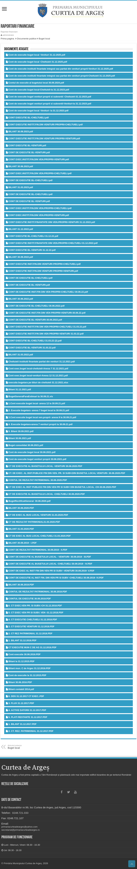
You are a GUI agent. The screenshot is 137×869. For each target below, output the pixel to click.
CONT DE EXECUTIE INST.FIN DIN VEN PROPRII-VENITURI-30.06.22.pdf (47, 312)
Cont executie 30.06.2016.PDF (25, 654)
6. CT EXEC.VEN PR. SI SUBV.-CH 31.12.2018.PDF (35, 605)
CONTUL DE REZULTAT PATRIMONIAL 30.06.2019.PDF (38, 591)
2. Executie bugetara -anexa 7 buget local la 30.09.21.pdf (39, 410)
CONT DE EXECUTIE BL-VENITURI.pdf (29, 152)
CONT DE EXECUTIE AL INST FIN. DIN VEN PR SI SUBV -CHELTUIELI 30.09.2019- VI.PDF (56, 577)
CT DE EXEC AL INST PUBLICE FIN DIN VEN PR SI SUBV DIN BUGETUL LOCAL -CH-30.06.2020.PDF (62, 487)
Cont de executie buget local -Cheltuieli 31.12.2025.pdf (38, 61)
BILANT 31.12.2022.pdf (21, 229)
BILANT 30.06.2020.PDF (21, 508)
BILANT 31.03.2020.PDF (21, 529)
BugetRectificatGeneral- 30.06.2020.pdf (30, 501)
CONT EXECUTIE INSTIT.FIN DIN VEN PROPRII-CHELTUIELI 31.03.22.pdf (47, 326)
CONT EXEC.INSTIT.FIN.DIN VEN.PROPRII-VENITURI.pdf (39, 159)
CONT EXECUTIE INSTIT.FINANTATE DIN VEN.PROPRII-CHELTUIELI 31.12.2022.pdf (53, 243)
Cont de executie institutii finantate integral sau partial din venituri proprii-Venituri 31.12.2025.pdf (61, 68)
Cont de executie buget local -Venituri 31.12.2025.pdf (37, 55)
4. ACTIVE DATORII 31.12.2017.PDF (27, 710)
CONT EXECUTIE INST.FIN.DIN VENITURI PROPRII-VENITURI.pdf (43, 271)
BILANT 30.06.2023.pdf (21, 166)
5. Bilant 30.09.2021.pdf (21, 431)
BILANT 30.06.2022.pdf (21, 299)
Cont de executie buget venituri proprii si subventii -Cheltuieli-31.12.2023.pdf (50, 96)
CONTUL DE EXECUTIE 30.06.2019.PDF (30, 598)
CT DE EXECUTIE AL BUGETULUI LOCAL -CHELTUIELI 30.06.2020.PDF (47, 494)
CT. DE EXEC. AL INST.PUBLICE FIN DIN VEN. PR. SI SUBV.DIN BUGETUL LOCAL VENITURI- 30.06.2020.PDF (67, 473)
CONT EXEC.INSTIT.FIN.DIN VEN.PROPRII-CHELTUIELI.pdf (40, 173)
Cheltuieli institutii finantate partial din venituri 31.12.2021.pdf (42, 361)
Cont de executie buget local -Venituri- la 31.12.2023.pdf (38, 110)
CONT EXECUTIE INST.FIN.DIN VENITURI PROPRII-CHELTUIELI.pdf (45, 264)
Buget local (44, 38)
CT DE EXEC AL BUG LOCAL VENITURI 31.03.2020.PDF (38, 515)
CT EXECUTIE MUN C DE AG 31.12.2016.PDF (33, 647)
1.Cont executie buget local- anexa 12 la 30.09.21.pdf (37, 403)
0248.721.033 (19, 812)
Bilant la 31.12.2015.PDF (22, 661)
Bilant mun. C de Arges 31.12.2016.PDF (30, 668)
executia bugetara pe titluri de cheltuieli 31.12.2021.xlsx (38, 382)
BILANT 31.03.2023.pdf (21, 187)
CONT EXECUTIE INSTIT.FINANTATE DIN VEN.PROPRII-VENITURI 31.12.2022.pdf (52, 222)
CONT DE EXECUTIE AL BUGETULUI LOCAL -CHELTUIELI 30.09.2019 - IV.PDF (50, 563)
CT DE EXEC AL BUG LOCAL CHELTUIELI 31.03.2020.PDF (40, 536)
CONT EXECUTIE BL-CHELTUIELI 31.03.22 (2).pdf (35, 340)
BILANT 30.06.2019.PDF (21, 584)
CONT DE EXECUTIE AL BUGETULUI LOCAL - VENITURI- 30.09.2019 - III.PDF (50, 556)
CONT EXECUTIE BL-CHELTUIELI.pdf (29, 117)
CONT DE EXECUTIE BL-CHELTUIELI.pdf (31, 180)
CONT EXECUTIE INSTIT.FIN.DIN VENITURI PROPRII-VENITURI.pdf (44, 138)
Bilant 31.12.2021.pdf (20, 389)
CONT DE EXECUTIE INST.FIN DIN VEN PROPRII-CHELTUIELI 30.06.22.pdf (48, 292)
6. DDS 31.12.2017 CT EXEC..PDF (26, 696)
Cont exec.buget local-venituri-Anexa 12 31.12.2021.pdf (38, 375)
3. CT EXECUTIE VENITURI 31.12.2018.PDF (32, 626)
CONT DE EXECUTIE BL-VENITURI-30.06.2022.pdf (35, 319)
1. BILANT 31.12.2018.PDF (23, 640)
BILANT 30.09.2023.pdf (21, 131)
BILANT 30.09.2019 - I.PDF (23, 543)
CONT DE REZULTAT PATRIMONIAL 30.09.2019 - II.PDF (38, 549)
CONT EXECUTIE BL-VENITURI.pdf (27, 145)
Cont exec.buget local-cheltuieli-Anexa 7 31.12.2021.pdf (38, 368)
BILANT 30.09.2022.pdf (21, 257)
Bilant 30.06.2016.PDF (20, 682)
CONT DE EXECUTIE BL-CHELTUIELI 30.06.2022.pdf (36, 305)
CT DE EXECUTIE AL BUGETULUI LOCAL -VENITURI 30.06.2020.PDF (45, 466)
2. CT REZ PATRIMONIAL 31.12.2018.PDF (30, 633)
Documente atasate (16, 49)
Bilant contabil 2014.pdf (21, 689)
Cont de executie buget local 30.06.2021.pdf (32, 452)
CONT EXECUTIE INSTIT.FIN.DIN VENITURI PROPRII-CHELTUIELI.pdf (46, 124)
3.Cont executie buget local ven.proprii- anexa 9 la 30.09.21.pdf (42, 417)
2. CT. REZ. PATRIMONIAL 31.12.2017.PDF (31, 731)
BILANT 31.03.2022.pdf (21, 354)
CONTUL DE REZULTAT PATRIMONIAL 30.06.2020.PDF (38, 480)
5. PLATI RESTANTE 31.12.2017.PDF (28, 717)
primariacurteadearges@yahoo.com (19, 826)
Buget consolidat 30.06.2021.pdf (26, 445)
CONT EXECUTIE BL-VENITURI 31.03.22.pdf (32, 347)
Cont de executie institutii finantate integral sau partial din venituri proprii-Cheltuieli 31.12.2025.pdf (62, 75)
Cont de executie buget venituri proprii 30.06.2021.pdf (37, 459)
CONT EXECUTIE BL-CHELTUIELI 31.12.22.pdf (33, 236)
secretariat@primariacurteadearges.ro (20, 830)
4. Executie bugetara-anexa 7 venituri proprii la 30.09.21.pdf (41, 424)
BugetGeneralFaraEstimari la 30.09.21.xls (31, 396)
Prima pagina (7, 38)
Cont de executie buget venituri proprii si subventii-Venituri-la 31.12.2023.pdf (50, 103)
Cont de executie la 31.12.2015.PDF (27, 675)
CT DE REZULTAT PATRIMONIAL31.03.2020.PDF (34, 522)
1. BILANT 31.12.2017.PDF (23, 724)
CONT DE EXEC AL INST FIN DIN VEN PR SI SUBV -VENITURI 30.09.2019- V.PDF (51, 570)
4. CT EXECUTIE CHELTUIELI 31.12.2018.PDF (33, 619)
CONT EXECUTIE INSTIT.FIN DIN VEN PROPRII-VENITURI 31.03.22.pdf (46, 333)
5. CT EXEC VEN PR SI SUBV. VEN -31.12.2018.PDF (36, 612)
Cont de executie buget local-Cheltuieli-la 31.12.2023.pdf (39, 89)
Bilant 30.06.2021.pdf (20, 438)
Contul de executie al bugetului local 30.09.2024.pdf (36, 82)
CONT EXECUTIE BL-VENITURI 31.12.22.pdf (32, 250)
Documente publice (26, 38)
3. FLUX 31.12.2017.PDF (21, 703)
